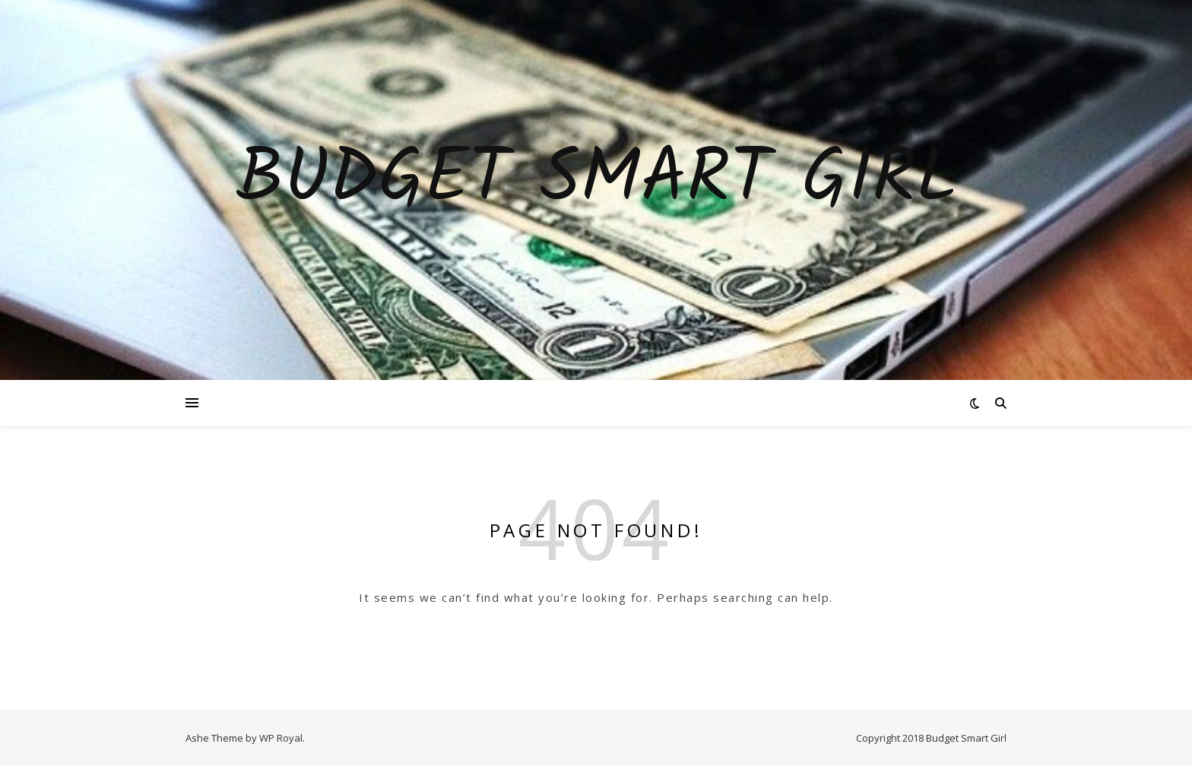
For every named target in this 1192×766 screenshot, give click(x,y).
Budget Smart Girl (596, 181)
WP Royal (281, 738)
